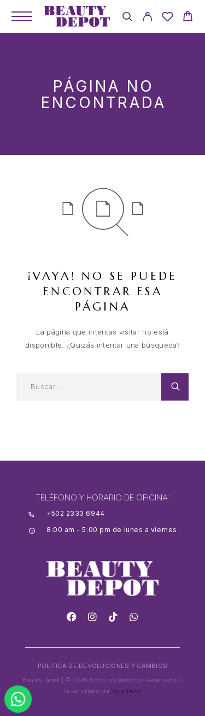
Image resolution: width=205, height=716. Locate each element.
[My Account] (147, 18)
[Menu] (22, 16)
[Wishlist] (167, 18)
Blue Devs (127, 691)
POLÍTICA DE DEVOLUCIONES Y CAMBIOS (102, 666)
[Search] (127, 18)
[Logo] (77, 16)
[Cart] (188, 18)
